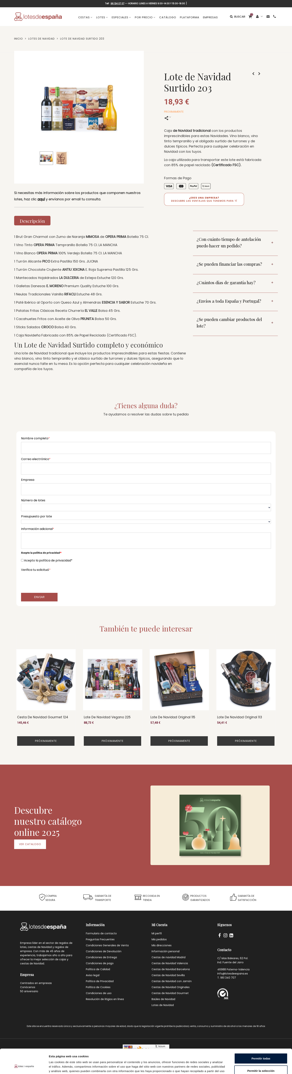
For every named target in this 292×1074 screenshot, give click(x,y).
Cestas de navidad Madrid (168, 957)
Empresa (27, 480)
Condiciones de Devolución (103, 951)
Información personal (166, 951)
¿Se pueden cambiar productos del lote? (229, 322)
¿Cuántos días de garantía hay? (226, 282)
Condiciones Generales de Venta (107, 945)
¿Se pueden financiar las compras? (229, 264)
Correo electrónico (35, 459)
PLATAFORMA (189, 17)
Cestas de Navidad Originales (171, 987)
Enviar (39, 597)
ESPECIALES (120, 17)
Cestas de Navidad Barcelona (171, 969)
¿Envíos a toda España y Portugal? (229, 301)
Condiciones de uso (99, 993)
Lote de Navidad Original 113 (239, 717)
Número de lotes (33, 500)
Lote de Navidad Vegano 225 (107, 717)
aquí (41, 199)
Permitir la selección (260, 1049)
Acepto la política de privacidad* (48, 560)
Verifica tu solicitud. (35, 570)
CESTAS (84, 17)
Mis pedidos (159, 939)
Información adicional (37, 529)
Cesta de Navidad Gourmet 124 (42, 717)
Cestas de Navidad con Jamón (172, 981)
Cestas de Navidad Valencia (170, 963)
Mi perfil (157, 933)
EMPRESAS (210, 17)
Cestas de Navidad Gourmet (170, 993)
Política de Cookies (98, 987)
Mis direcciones (162, 945)
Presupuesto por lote (36, 516)
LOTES (100, 17)
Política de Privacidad (100, 981)
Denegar (260, 1061)
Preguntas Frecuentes (100, 939)
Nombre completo (35, 438)
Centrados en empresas (36, 983)
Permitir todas (261, 1037)
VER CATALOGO (30, 844)
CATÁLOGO (167, 17)
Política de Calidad (98, 969)
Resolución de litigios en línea (105, 999)
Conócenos (27, 987)
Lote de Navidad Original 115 (172, 717)
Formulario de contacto (101, 933)
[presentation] (49, 580)
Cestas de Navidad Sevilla (168, 975)
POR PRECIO (144, 17)
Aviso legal (92, 975)
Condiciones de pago (100, 963)
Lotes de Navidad (163, 1005)
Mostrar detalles (201, 1066)
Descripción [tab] (32, 221)
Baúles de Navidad (163, 999)
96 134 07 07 (117, 3)
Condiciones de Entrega (101, 957)
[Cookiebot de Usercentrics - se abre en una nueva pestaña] (24, 1067)
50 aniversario (29, 991)
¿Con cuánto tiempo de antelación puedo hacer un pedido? (229, 242)
